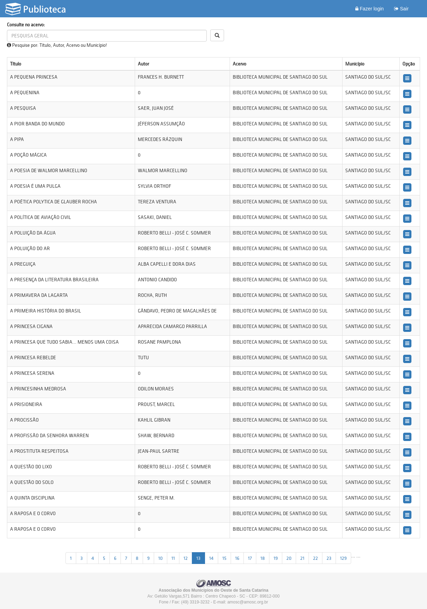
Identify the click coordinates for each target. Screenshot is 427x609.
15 (224, 558)
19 (276, 558)
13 (198, 558)
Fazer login (369, 8)
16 (237, 558)
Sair (401, 8)
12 (186, 558)
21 (302, 558)
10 (160, 558)
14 (211, 558)
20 (289, 558)
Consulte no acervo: (26, 24)
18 (262, 558)
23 (329, 558)
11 (173, 558)
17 (250, 558)
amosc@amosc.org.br (247, 602)
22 (315, 558)
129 (343, 558)
